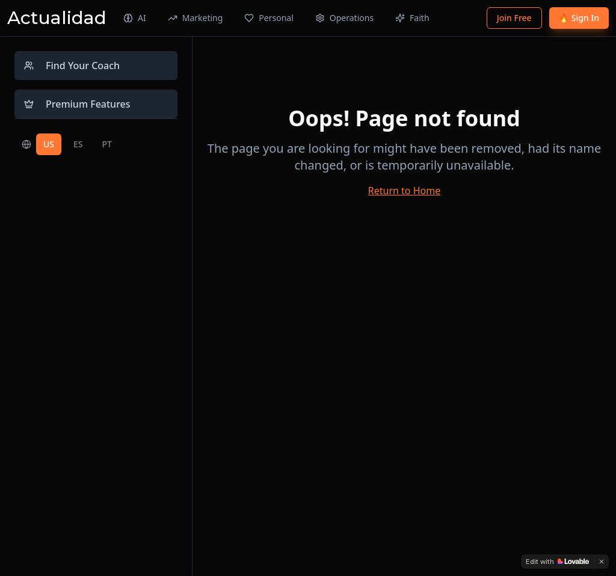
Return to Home (404, 190)
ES (78, 144)
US (48, 144)
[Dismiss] (601, 561)
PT (107, 144)
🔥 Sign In (579, 17)
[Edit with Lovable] (557, 561)
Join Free (514, 17)
